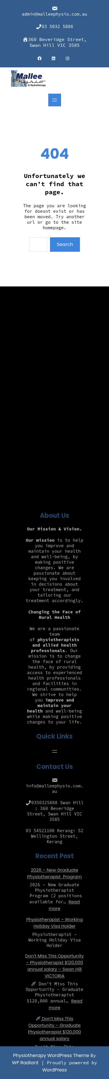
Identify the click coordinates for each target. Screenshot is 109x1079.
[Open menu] (54, 100)
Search (65, 244)
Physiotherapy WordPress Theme (51, 1055)
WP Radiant (25, 1062)
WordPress (54, 1070)
